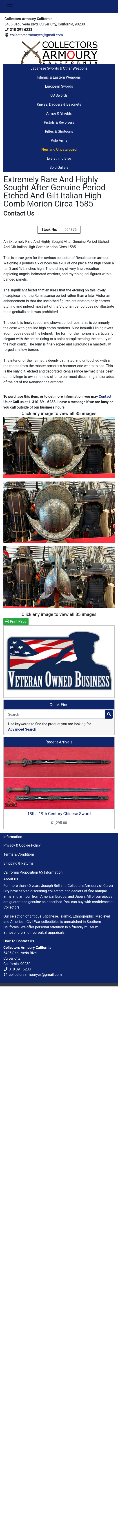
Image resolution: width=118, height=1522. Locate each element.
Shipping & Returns (18, 863)
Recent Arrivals (58, 742)
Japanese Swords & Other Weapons (59, 68)
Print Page (16, 621)
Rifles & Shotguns (59, 131)
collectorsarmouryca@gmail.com (36, 35)
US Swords (59, 95)
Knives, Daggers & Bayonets (59, 104)
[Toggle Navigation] (10, 6)
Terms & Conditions (19, 854)
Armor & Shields (59, 113)
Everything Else (59, 158)
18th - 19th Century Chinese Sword (59, 813)
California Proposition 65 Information (32, 872)
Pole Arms (59, 140)
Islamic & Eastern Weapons (59, 77)
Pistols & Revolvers (59, 122)
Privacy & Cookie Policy (22, 845)
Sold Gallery (59, 167)
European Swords (59, 86)
